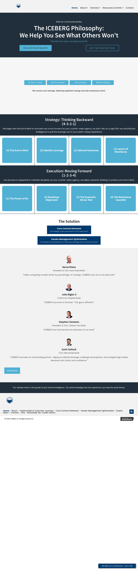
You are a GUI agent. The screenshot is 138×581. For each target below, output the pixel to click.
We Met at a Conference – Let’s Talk (117, 566)
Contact (15, 413)
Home (6, 411)
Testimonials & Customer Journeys (36, 411)
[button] (87, 7)
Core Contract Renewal (67, 411)
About (14, 411)
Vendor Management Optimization (97, 411)
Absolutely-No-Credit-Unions (41, 413)
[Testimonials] (69, 267)
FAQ (23, 413)
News (6, 413)
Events (119, 411)
